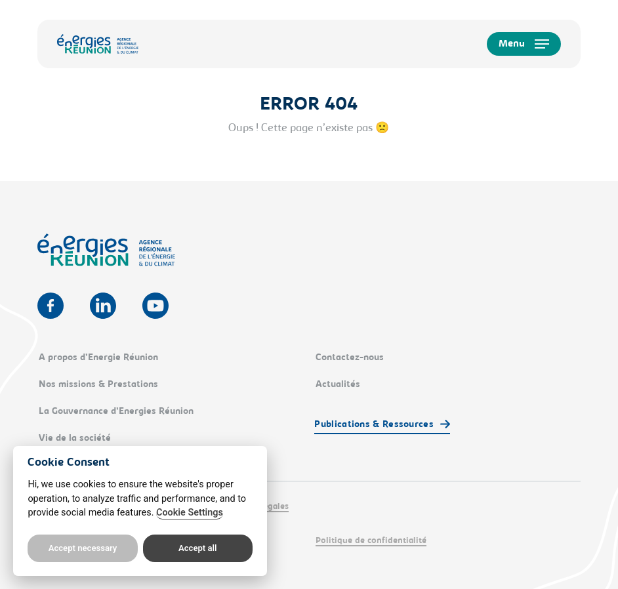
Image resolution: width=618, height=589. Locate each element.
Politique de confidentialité (371, 541)
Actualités (338, 385)
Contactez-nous (350, 358)
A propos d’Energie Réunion (98, 358)
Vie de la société (75, 438)
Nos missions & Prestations (98, 385)
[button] (524, 44)
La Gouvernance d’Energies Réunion (116, 411)
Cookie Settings (189, 512)
